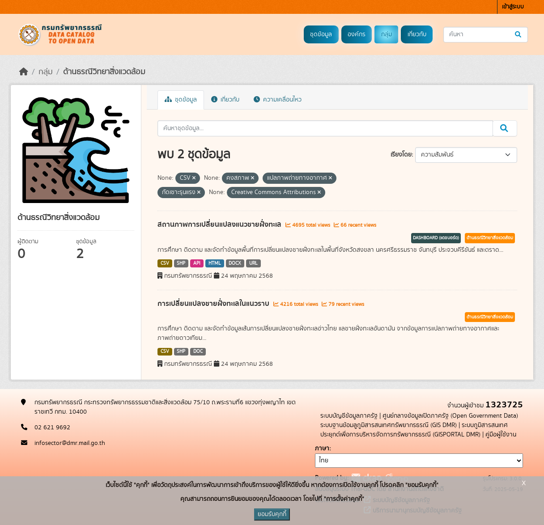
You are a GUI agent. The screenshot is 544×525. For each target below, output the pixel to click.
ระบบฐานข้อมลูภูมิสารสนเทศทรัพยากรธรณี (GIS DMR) (388, 425)
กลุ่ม (386, 34)
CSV (165, 263)
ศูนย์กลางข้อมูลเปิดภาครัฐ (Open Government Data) (450, 415)
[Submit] (518, 34)
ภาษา (322, 448)
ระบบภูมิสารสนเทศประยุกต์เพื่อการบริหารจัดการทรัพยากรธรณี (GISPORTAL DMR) (414, 430)
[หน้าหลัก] (23, 72)
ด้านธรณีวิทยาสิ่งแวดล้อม (104, 72)
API (196, 263)
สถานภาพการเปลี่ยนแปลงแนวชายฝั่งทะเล (220, 224)
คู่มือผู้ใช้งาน (500, 434)
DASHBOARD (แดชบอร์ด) (436, 238)
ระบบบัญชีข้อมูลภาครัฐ (349, 415)
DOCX (235, 263)
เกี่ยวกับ (417, 34)
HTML (214, 263)
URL (253, 263)
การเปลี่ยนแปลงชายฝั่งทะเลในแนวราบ (214, 303)
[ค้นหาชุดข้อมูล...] (485, 34)
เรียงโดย (401, 154)
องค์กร (357, 34)
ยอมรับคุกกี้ (272, 514)
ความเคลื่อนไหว (278, 99)
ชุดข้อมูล (321, 34)
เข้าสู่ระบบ (513, 7)
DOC (198, 351)
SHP (181, 263)
